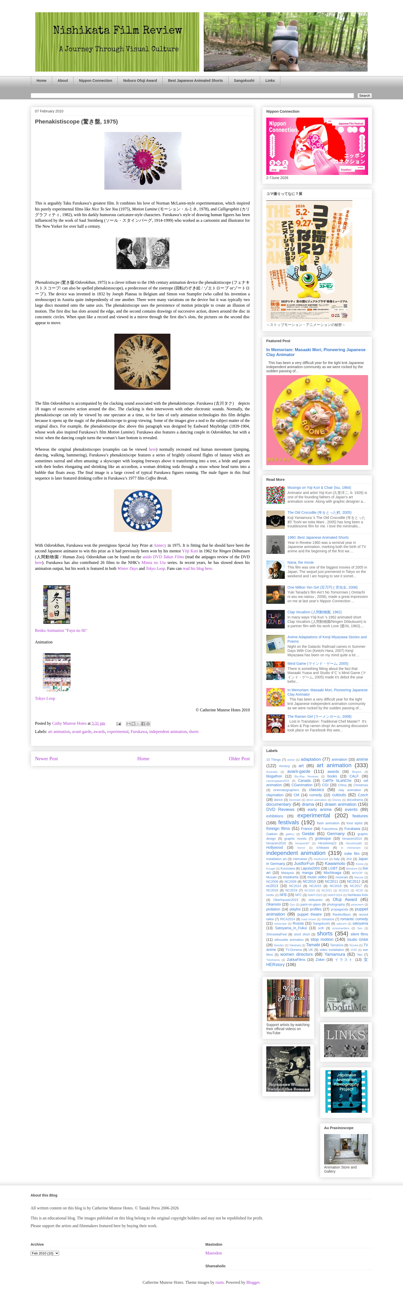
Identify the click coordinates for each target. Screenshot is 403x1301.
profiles (316, 909)
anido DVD (163, 557)
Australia (272, 771)
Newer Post (46, 758)
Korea (359, 863)
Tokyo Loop (45, 698)
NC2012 (353, 881)
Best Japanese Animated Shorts (195, 80)
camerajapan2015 (277, 780)
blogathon (274, 776)
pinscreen (357, 904)
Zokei (320, 960)
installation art (276, 859)
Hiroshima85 (354, 843)
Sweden (279, 945)
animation (339, 759)
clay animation (349, 790)
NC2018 (272, 890)
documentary (278, 804)
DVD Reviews (280, 809)
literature (352, 868)
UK (310, 950)
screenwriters (341, 928)
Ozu (292, 904)
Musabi (271, 877)
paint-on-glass (310, 904)
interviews (300, 859)
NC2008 (272, 881)
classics (316, 789)
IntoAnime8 (321, 859)
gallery (290, 834)
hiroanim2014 (352, 838)
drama (308, 804)
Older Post (239, 758)
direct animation (316, 799)
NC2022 (343, 890)
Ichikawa (322, 847)
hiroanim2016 (276, 843)
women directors (296, 954)
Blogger (252, 1282)
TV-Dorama (293, 950)
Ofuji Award (345, 899)
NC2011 (331, 881)
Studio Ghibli (357, 939)
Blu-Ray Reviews (306, 776)
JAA (349, 859)
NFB (283, 895)
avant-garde (81, 731)
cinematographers (286, 790)
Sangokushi (244, 80)
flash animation (328, 823)
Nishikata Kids (357, 895)
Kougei (270, 868)
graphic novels (295, 838)
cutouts (339, 794)
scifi (321, 928)
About (63, 80)
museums (291, 877)
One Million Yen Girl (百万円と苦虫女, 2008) (323, 587)
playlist (295, 909)
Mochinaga (332, 873)
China (342, 785)
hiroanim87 (302, 843)
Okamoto (273, 904)
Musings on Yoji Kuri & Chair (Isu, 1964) (319, 487)
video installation (332, 950)
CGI (325, 785)
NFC (298, 895)
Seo (359, 928)
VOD (354, 949)
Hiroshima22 (327, 843)
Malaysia (287, 873)
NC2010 (309, 881)
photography (336, 904)
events (351, 809)
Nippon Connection (95, 80)
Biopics (356, 771)
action (291, 759)
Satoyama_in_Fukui (291, 928)
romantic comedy (354, 919)
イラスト (344, 960)
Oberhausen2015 (285, 900)
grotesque (323, 838)
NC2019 (291, 890)
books (332, 776)
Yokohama (273, 959)
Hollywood (274, 847)
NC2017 (356, 886)
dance (278, 800)
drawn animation (340, 804)
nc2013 (272, 886)
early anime (320, 809)
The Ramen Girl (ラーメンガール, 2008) (320, 716)
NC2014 (295, 886)
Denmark (294, 799)
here (152, 449)
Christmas (360, 785)
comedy (315, 795)
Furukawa (139, 731)
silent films (359, 934)
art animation (59, 731)
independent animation (168, 731)
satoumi (341, 923)
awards (99, 731)
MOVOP (357, 872)
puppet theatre (309, 914)
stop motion (321, 939)
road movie (308, 919)
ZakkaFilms (296, 960)
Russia (298, 923)
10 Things (273, 760)
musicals (341, 877)
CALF (354, 776)
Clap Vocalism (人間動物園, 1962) (315, 612)
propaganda (339, 909)
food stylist (354, 823)
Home (41, 80)
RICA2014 (287, 919)
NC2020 (309, 890)
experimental (118, 731)
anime (362, 759)
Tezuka (353, 945)
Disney (336, 799)
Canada (304, 780)
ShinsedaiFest (276, 934)
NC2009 (290, 881)
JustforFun (304, 863)
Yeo (359, 955)
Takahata (295, 945)
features (360, 815)
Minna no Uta (153, 562)
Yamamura (334, 954)
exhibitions (274, 816)
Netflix (270, 895)
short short (302, 934)
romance (328, 919)
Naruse (358, 877)
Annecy (160, 545)
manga (307, 873)
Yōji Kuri (190, 551)
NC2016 (336, 886)
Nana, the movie (301, 562)
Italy (337, 859)
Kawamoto (335, 863)
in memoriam (351, 847)
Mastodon (213, 1253)
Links (270, 80)
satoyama (360, 923)
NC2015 (315, 886)
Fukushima (330, 829)
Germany (336, 833)
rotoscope (280, 923)
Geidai (308, 833)
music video (317, 877)
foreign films (278, 828)
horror (301, 847)
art (301, 765)
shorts (193, 731)
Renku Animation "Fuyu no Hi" (61, 630)
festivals (288, 822)
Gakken (271, 834)
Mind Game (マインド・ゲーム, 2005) (318, 663)
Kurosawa (287, 868)
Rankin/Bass (342, 914)
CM (296, 795)
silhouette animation (289, 940)
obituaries (316, 900)
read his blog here (197, 568)
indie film (352, 854)
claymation (274, 795)
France (307, 829)
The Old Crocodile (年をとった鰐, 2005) (320, 512)
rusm (219, 1282)
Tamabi (313, 944)
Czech (363, 795)
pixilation (273, 909)
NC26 (359, 890)
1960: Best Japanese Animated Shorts (318, 537)
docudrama (355, 800)
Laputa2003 (310, 868)
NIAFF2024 (335, 895)
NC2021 (327, 890)
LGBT (333, 868)
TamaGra (336, 945)
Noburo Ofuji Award (140, 80)
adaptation (311, 759)
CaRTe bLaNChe (337, 780)
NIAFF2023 (315, 895)
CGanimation (302, 785)
